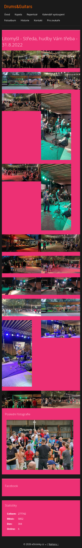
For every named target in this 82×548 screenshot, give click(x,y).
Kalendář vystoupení (53, 14)
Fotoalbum (10, 20)
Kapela (18, 14)
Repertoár (32, 14)
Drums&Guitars (18, 6)
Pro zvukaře (53, 20)
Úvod (7, 14)
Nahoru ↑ (54, 544)
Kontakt (38, 20)
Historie (25, 20)
